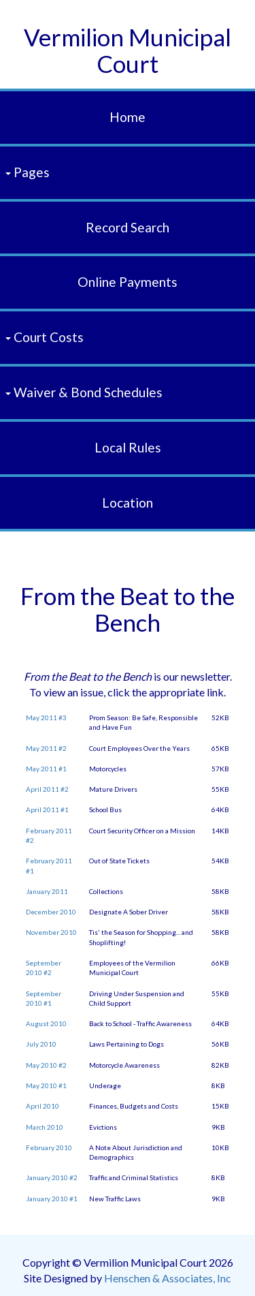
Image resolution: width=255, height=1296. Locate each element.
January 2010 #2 (52, 1177)
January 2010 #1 (52, 1198)
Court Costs (44, 337)
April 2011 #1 (47, 809)
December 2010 (51, 912)
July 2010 (41, 1044)
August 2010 (46, 1023)
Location (127, 502)
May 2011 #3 (46, 717)
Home (127, 117)
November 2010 (51, 932)
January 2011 (47, 891)
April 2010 (42, 1106)
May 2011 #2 (46, 748)
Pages (27, 172)
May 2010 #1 (46, 1085)
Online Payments (127, 282)
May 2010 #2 (46, 1065)
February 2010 (49, 1147)
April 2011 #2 (47, 789)
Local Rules (128, 447)
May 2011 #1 (46, 769)
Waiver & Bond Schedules (84, 392)
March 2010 (44, 1127)
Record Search (127, 227)
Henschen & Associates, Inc (167, 1277)
